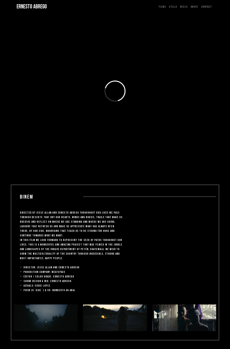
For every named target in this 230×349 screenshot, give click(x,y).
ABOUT (194, 7)
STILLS (173, 7)
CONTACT (206, 7)
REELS (184, 7)
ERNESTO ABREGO (32, 6)
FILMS (162, 7)
